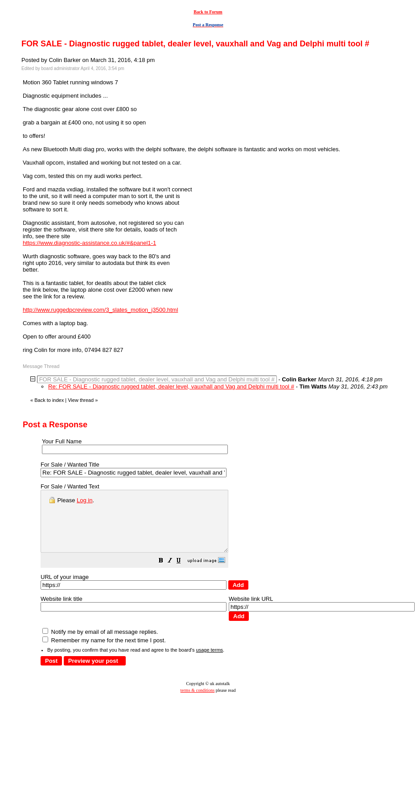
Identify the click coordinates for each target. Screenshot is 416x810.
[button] (183, 573)
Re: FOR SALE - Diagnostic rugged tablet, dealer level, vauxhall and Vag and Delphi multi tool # (171, 386)
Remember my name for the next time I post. (104, 652)
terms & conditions (198, 702)
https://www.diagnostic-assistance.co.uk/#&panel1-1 (89, 243)
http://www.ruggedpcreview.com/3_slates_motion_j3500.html (100, 309)
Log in (84, 500)
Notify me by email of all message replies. (100, 644)
